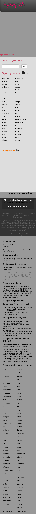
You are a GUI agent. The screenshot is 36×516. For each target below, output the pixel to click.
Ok (24, 66)
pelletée (4, 131)
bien (18, 390)
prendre (19, 393)
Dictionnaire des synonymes (18, 201)
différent (20, 440)
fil (2, 107)
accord (19, 508)
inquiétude (12, 332)
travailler (6, 487)
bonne (5, 437)
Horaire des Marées (9, 234)
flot (25, 245)
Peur (5, 332)
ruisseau (4, 140)
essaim (17, 105)
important (6, 393)
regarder (20, 484)
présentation (21, 437)
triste (5, 484)
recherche (7, 474)
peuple (17, 131)
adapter (6, 504)
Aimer (5, 328)
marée (4, 119)
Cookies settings (16, 217)
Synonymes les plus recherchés (17, 365)
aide (4, 440)
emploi (19, 471)
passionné (7, 501)
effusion (4, 105)
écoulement (19, 78)
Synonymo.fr (19, 5)
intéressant (21, 454)
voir (18, 407)
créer (18, 386)
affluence (5, 81)
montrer (19, 420)
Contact (27, 215)
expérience (7, 396)
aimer (5, 410)
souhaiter (6, 450)
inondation (5, 113)
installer (19, 403)
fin (4, 427)
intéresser (20, 433)
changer (20, 430)
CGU (16, 215)
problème (6, 383)
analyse (6, 417)
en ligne (6, 430)
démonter (20, 464)
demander (7, 390)
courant (17, 99)
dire (4, 400)
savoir (5, 420)
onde (3, 128)
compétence (21, 511)
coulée (4, 99)
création (6, 494)
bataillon (18, 90)
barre (3, 90)
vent (3, 143)
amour (19, 396)
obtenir (19, 413)
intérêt (19, 497)
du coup (20, 427)
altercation (15, 325)
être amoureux (15, 328)
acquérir (20, 494)
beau (18, 467)
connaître (6, 464)
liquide (17, 116)
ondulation (18, 128)
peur (18, 501)
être (4, 380)
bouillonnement (7, 96)
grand (19, 460)
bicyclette (11, 321)
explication (20, 477)
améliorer (20, 487)
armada (4, 84)
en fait (5, 407)
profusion (18, 134)
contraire (20, 376)
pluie (3, 134)
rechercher (21, 504)
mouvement (19, 122)
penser (5, 481)
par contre (20, 474)
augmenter (7, 403)
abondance (5, 78)
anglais (5, 373)
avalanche (5, 87)
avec (18, 481)
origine (19, 423)
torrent (17, 140)
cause (19, 447)
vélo (19, 323)
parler (5, 477)
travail (5, 386)
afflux (17, 81)
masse (4, 122)
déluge (17, 102)
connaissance (8, 471)
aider (18, 444)
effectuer (6, 467)
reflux (17, 137)
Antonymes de (10, 151)
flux (16, 107)
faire (4, 369)
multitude (5, 125)
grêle (17, 110)
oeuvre (5, 433)
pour (18, 383)
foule (3, 110)
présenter (6, 457)
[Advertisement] (18, 34)
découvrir (6, 454)
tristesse (6, 491)
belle (18, 450)
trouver (19, 400)
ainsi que (6, 497)
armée (17, 84)
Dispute (6, 325)
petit (4, 413)
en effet (6, 376)
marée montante (20, 119)
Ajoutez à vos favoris (18, 206)
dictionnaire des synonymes (15, 344)
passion (6, 508)
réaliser (6, 447)
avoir (18, 380)
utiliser (19, 417)
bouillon (17, 93)
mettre (19, 373)
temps (19, 410)
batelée (4, 93)
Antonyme (19, 213)
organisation (7, 511)
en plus (19, 369)
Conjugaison (5, 213)
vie (4, 444)
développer (7, 423)
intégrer (6, 460)
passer (19, 491)
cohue (17, 96)
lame (3, 116)
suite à (19, 457)
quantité (4, 137)
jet (16, 113)
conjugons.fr (7, 260)
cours (4, 102)
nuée (17, 125)
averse (17, 87)
